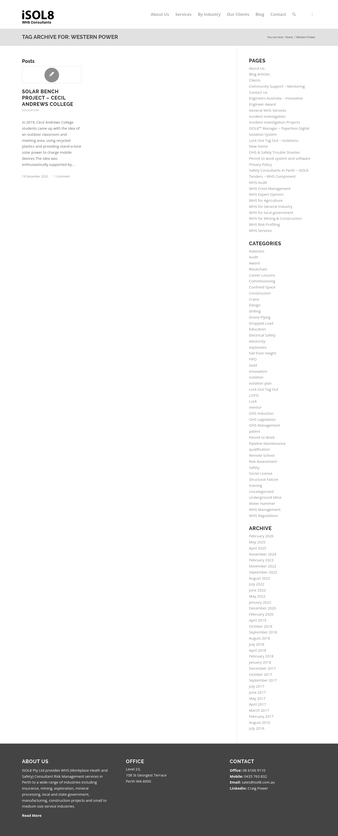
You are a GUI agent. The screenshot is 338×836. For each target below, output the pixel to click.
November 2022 (262, 566)
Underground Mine (265, 497)
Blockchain (258, 269)
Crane (254, 299)
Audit (253, 256)
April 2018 (257, 650)
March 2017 (259, 710)
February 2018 (261, 656)
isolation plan (260, 383)
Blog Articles (259, 74)
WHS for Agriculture (266, 200)
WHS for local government (271, 212)
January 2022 (260, 602)
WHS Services (260, 230)
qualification (259, 449)
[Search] (294, 14)
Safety (254, 467)
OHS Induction (261, 413)
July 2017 (256, 686)
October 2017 (260, 674)
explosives (258, 347)
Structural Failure (263, 479)
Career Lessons (262, 275)
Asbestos (256, 251)
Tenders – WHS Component (272, 176)
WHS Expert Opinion (266, 194)
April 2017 (257, 704)
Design (255, 305)
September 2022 (263, 572)
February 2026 (261, 535)
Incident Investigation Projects (274, 122)
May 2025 (257, 542)
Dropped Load (261, 323)
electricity (257, 341)
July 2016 (256, 728)
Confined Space (262, 287)
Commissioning (262, 281)
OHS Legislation (262, 419)
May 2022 (257, 596)
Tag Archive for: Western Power (70, 37)
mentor (255, 407)
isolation (256, 377)
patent (254, 431)
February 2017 (261, 716)
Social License (260, 473)
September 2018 (263, 632)
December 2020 (262, 608)
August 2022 (259, 578)
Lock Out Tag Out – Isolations (273, 140)
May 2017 (257, 698)
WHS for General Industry (270, 206)
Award (254, 263)
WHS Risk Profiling (264, 224)
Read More (32, 815)
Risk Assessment (263, 461)
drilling (255, 311)
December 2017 (262, 668)
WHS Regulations (263, 515)
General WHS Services (267, 110)
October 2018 (260, 626)
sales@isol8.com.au (258, 782)
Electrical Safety (262, 335)
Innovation (258, 371)
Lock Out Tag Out (263, 389)
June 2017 (257, 692)
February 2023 (261, 559)
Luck (253, 401)
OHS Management (264, 425)
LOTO (254, 395)
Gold (253, 365)
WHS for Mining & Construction (275, 218)
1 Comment (62, 176)
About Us (257, 68)
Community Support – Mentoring (277, 86)
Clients (254, 80)
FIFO (253, 359)
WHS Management (265, 509)
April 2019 (257, 620)
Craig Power (258, 788)
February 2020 (261, 614)
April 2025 (257, 548)
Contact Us (258, 92)
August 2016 (259, 722)
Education (30, 110)
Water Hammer (262, 503)
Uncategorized (261, 491)
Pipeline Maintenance (267, 443)
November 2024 (262, 554)
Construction (260, 293)
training (255, 485)
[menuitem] (160, 14)
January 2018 (260, 662)
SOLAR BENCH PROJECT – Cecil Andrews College (47, 98)
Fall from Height (262, 353)
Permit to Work (262, 437)
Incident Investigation (267, 116)
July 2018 (256, 644)
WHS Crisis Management (270, 188)
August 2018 (259, 638)
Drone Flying (259, 317)
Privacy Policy (260, 164)
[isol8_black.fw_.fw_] (42, 14)
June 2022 (257, 590)
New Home (258, 146)
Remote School (262, 455)
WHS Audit (258, 182)
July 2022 (256, 584)
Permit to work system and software (279, 158)
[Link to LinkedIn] (312, 14)
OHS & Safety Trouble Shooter (274, 152)
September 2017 (263, 680)
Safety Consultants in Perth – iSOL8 (278, 170)
